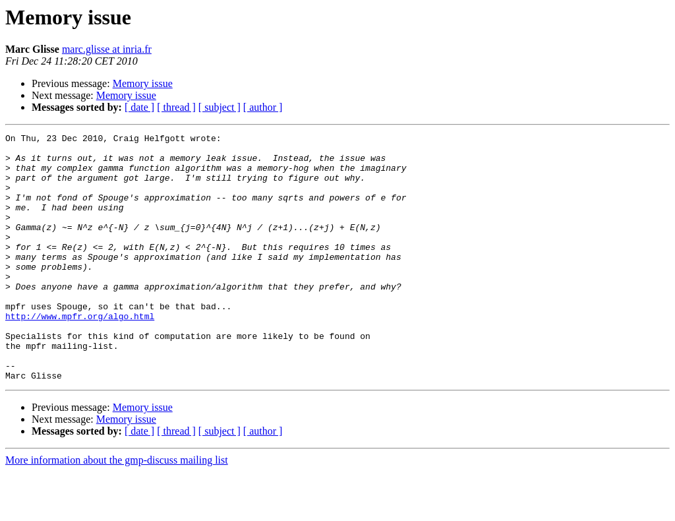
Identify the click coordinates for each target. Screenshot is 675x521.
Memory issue (143, 83)
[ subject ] (219, 107)
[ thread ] (176, 107)
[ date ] (139, 107)
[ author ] (263, 107)
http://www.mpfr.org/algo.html (79, 353)
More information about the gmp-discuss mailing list (116, 509)
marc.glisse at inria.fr (107, 49)
